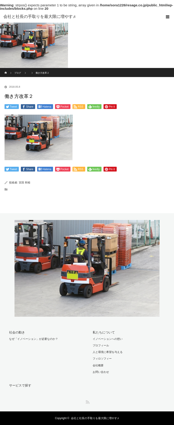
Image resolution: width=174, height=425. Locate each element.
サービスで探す (20, 385)
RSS (87, 401)
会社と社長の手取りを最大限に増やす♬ (95, 418)
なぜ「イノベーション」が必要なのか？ (33, 338)
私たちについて (104, 332)
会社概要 (98, 365)
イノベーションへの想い (108, 338)
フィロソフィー (102, 358)
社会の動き (17, 332)
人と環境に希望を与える (108, 352)
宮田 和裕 (24, 182)
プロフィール (101, 345)
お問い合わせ (101, 372)
